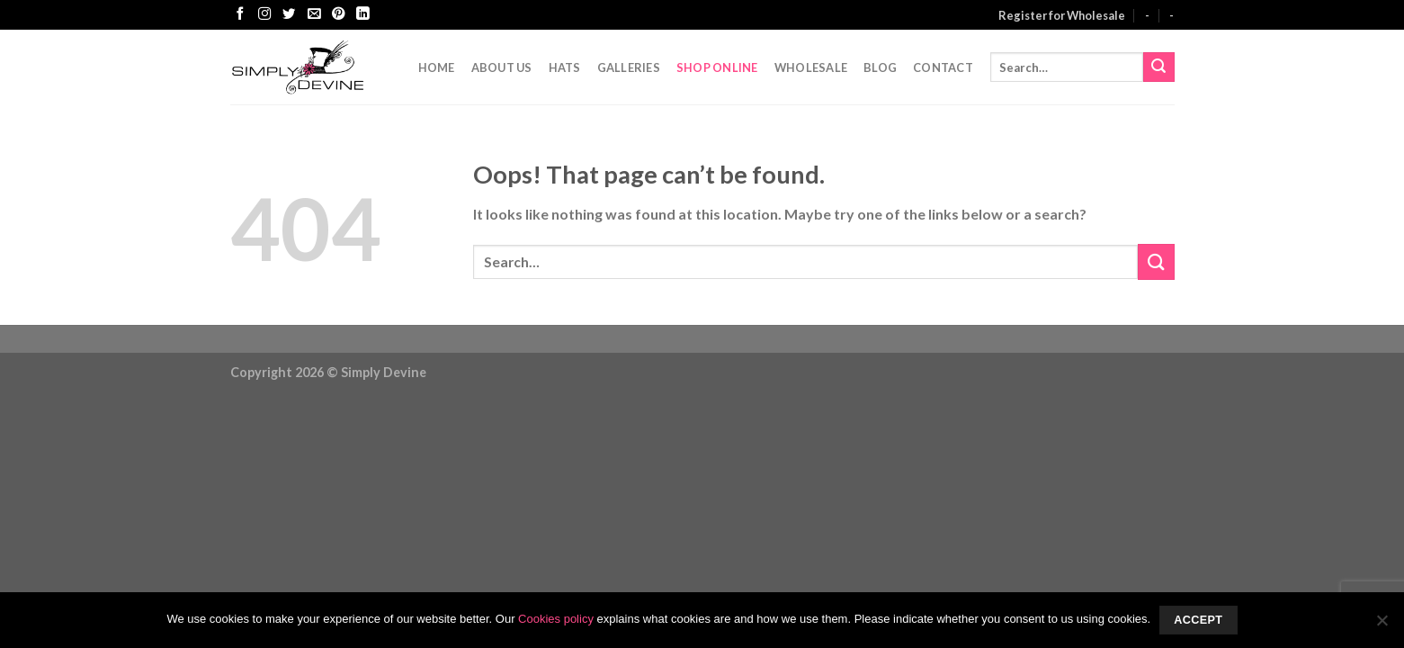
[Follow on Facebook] (240, 14)
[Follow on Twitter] (288, 14)
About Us (501, 67)
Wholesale (810, 67)
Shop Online (717, 67)
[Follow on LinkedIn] (362, 14)
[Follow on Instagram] (264, 14)
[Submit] (1158, 67)
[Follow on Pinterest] (338, 14)
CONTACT (943, 67)
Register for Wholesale (1061, 15)
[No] (1382, 625)
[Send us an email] (314, 14)
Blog (880, 67)
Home (436, 67)
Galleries (628, 67)
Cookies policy (556, 619)
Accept (1198, 620)
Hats (565, 67)
